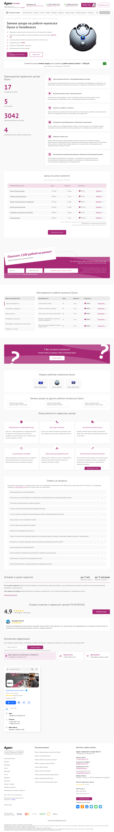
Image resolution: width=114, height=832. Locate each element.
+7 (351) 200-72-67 (53, 4)
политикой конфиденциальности (30, 274)
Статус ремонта (104, 12)
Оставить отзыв (101, 612)
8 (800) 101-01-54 (82, 764)
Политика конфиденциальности (57, 820)
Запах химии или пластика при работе (50, 313)
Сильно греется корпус (45, 303)
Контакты (90, 12)
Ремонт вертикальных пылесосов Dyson (47, 752)
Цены (36, 12)
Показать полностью (10, 595)
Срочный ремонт (27, 12)
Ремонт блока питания (17, 191)
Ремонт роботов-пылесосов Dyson (46, 760)
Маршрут (11, 702)
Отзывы (48, 12)
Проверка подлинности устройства (21, 212)
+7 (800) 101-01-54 (72, 4)
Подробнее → (102, 303)
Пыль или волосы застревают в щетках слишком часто (50, 325)
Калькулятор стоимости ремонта (14, 790)
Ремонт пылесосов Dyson (43, 771)
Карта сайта (8, 805)
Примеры (7, 765)
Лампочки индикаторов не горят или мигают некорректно (49, 319)
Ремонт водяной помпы (17, 207)
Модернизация (15, 218)
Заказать (99, 191)
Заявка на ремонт (81, 12)
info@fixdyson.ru (81, 768)
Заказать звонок (57, 358)
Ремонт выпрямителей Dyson (44, 778)
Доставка (54, 12)
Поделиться (77, 806)
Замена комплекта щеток (18, 196)
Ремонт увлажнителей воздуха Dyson (46, 774)
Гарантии (61, 12)
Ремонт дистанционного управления (22, 202)
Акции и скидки (69, 12)
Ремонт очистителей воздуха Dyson (46, 782)
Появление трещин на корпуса (47, 308)
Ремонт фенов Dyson (41, 767)
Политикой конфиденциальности (43, 650)
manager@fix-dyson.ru (83, 773)
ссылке (13, 799)
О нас (42, 12)
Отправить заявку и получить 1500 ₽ (61, 270)
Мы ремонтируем (13, 13)
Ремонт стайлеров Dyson (43, 756)
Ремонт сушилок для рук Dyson (45, 763)
